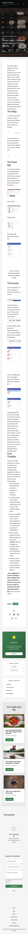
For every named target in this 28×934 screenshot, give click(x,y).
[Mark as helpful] (14, 666)
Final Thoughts (9, 693)
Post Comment (14, 886)
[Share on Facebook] (18, 614)
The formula (9, 690)
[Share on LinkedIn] (14, 614)
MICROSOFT (5, 36)
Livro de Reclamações (14, 925)
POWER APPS (13, 36)
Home (14, 908)
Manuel (4, 51)
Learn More (9, 739)
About (14, 914)
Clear (14, 890)
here (13, 79)
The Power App (9, 687)
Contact (14, 922)
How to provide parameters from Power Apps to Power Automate (13, 731)
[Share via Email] (12, 618)
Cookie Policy (14, 920)
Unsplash (9, 593)
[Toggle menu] (24, 4)
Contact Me (14, 653)
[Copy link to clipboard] (16, 618)
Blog (14, 911)
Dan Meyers (16, 591)
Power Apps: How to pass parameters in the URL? (13, 762)
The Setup (8, 684)
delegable (12, 542)
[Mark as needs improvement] (14, 670)
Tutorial (15, 603)
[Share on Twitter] (10, 614)
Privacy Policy (14, 917)
